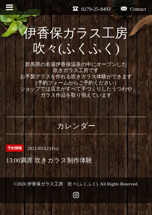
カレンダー (76, 126)
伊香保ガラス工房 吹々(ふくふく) (62, 183)
